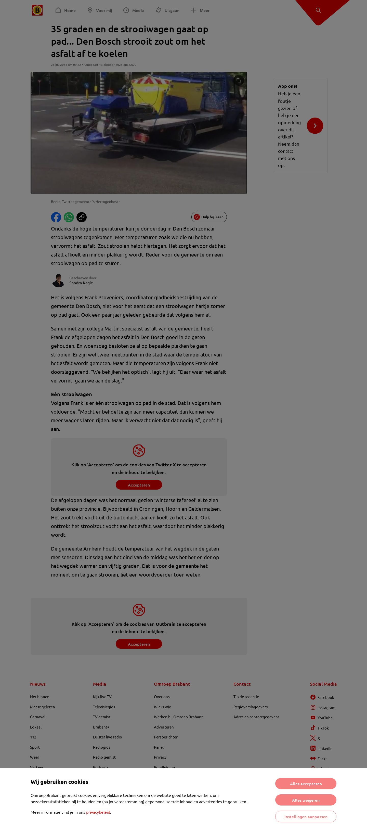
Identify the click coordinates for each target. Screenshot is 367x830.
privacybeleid (98, 811)
